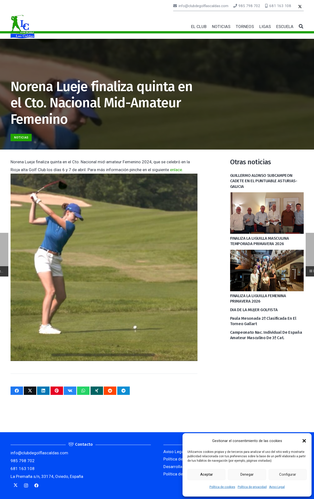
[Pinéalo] (57, 391)
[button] (304, 440)
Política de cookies (222, 487)
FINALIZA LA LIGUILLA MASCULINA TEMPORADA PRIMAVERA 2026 (259, 241)
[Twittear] (30, 391)
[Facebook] (36, 485)
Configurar (287, 474)
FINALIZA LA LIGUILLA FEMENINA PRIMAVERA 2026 (258, 298)
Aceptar (206, 474)
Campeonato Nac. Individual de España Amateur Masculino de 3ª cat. (266, 335)
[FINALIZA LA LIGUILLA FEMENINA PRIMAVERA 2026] (267, 253)
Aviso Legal (277, 487)
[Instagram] (26, 485)
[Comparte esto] (17, 391)
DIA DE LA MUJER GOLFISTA (254, 309)
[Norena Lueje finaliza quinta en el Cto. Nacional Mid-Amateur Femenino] (104, 177)
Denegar (247, 474)
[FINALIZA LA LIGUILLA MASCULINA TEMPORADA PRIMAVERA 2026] (267, 196)
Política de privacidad (252, 487)
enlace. (176, 169)
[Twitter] (300, 7)
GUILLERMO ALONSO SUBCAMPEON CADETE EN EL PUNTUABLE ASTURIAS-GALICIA (263, 181)
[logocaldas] (22, 26)
